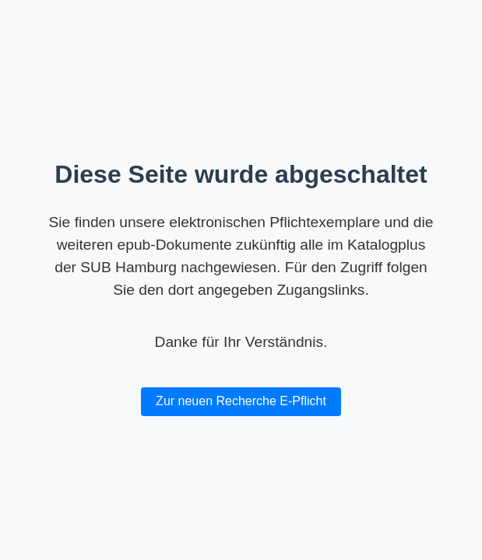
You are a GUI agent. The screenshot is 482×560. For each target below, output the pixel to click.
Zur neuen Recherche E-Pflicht (241, 401)
